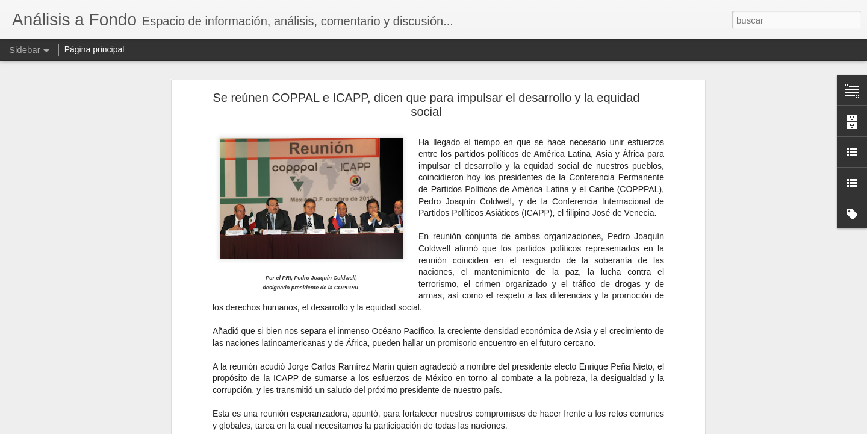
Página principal (94, 49)
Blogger (480, 427)
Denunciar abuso (520, 427)
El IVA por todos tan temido (73, 399)
